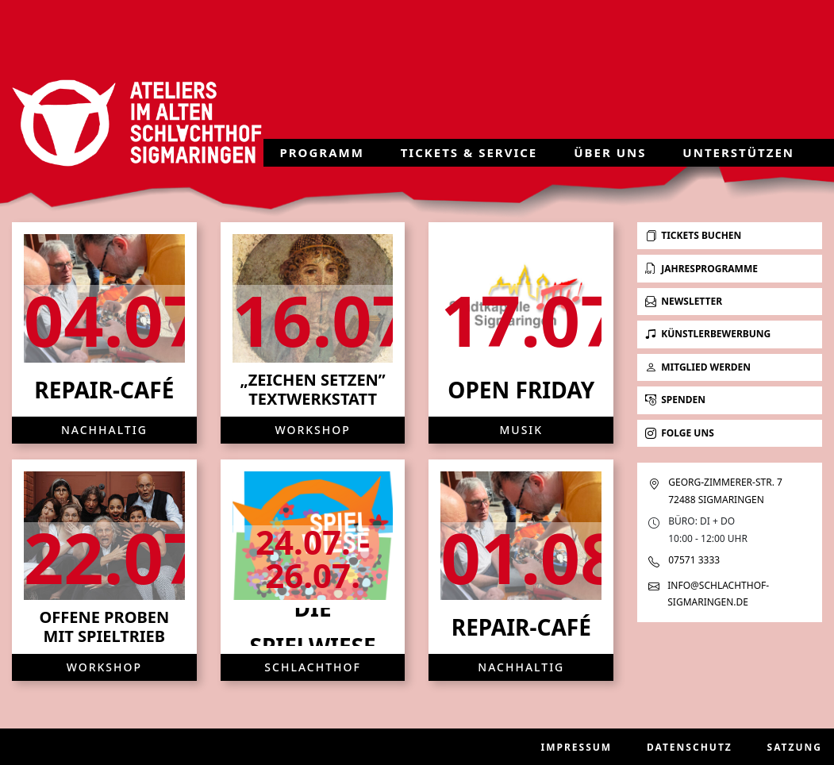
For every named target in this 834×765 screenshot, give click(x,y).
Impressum (577, 747)
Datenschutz (689, 747)
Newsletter (683, 301)
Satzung (794, 747)
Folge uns (679, 433)
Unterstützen (738, 152)
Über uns (610, 152)
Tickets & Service (469, 152)
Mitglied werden (698, 367)
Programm (321, 152)
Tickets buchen (693, 235)
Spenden (675, 399)
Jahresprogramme (701, 268)
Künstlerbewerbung (708, 333)
